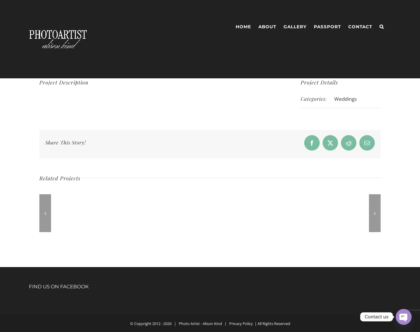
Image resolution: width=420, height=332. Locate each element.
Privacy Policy (241, 323)
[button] (381, 26)
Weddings (345, 99)
